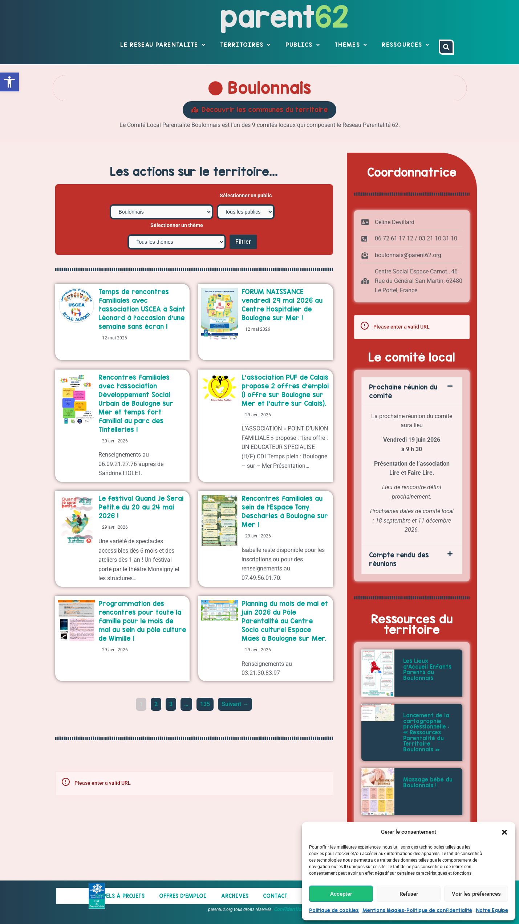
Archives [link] (234, 896)
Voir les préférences (476, 894)
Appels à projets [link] (120, 896)
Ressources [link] (405, 45)
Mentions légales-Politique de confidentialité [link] (417, 910)
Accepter (341, 894)
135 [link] (206, 732)
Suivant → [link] (235, 733)
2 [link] (157, 732)
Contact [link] (275, 896)
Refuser (409, 894)
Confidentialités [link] (292, 909)
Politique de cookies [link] (334, 910)
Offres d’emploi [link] (183, 896)
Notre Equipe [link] (492, 910)
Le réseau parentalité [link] (163, 45)
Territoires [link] (245, 45)
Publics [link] (302, 45)
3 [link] (172, 732)
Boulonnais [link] (259, 87)
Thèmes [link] (350, 45)
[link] (9, 82)
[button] (504, 832)
